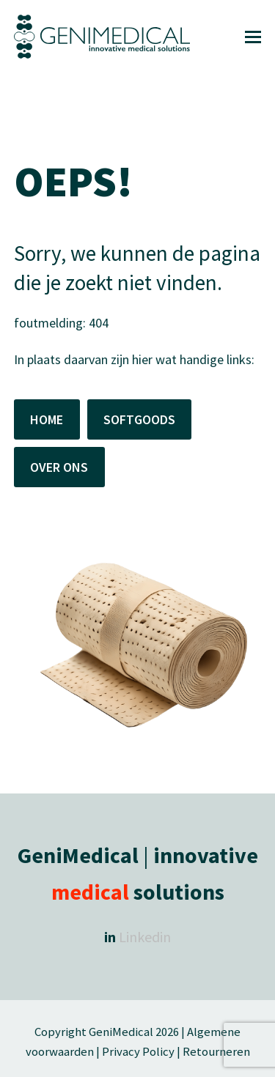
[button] (253, 37)
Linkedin (145, 937)
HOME (46, 419)
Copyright (61, 1032)
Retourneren (216, 1051)
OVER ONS (59, 467)
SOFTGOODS (139, 419)
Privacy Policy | (141, 1051)
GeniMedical (121, 1032)
